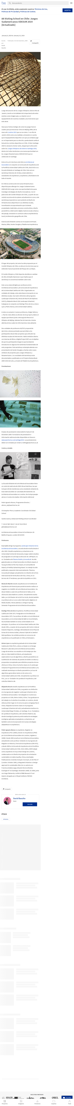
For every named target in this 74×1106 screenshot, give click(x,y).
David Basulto (19, 798)
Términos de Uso (41, 9)
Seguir (29, 804)
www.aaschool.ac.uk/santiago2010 (13, 440)
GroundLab (27, 559)
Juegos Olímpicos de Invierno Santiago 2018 (22, 148)
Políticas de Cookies (27, 11)
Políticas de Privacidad (10, 11)
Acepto (67, 10)
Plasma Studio (17, 559)
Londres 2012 (12, 132)
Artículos (5, 819)
